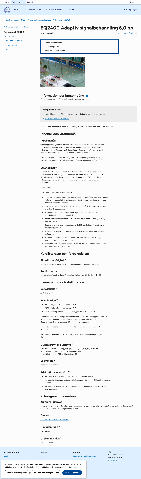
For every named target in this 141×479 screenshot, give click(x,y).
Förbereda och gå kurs (13, 41)
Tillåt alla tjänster (72, 473)
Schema (41, 456)
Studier (24, 20)
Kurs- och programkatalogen (40, 20)
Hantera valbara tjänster (17, 473)
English (134, 10)
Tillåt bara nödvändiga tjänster (46, 473)
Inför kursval (10, 36)
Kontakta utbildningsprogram (84, 456)
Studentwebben (18, 2)
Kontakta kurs (78, 461)
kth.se (7, 2)
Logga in (133, 2)
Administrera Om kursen (127, 33)
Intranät (30, 2)
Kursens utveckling (12, 45)
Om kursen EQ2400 (62, 20)
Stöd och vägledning (12, 461)
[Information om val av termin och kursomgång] (87, 96)
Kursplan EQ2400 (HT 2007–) (57, 118)
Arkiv (7, 50)
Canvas (41, 461)
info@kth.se (113, 460)
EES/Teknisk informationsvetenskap (54, 419)
